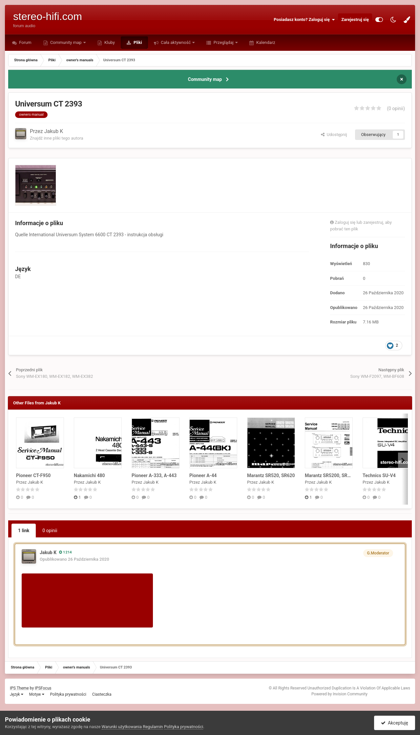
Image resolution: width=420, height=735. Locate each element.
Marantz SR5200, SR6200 (331, 475)
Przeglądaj (223, 42)
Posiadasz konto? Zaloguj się (304, 19)
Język (16, 694)
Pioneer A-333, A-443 (154, 475)
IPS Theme (19, 688)
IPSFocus (43, 688)
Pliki (137, 42)
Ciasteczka (102, 694)
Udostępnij (334, 134)
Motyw (36, 694)
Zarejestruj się (355, 19)
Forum (25, 42)
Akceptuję (394, 722)
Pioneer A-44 (203, 475)
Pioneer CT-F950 (33, 475)
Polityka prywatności (68, 694)
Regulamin (153, 726)
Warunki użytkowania (122, 726)
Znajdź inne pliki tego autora (56, 138)
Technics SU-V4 (379, 475)
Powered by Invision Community (339, 694)
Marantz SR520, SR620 (271, 475)
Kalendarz (265, 42)
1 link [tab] (23, 530)
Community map (66, 42)
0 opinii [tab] (49, 530)
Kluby (109, 42)
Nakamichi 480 (89, 475)
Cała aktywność (176, 42)
